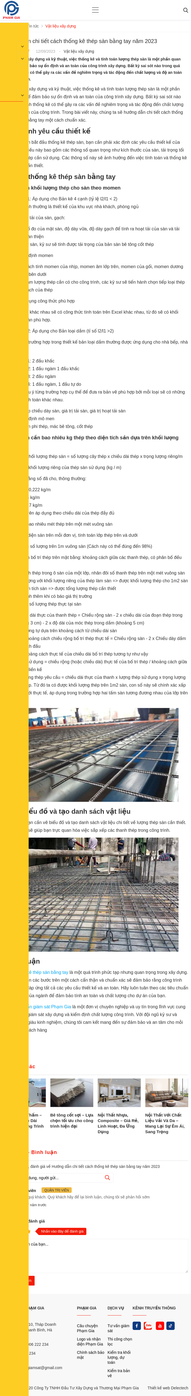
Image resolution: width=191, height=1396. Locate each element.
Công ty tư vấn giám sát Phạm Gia (37, 1006)
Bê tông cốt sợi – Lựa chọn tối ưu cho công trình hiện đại (71, 1120)
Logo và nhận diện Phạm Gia (90, 1341)
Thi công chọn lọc (120, 1341)
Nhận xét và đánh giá (24, 1221)
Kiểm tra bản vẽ (119, 1373)
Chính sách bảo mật (90, 1355)
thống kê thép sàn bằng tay (41, 972)
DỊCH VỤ (116, 1308)
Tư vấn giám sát (119, 1328)
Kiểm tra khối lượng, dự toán (119, 1357)
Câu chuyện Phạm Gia (87, 1328)
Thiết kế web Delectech (168, 1388)
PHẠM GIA (87, 1308)
